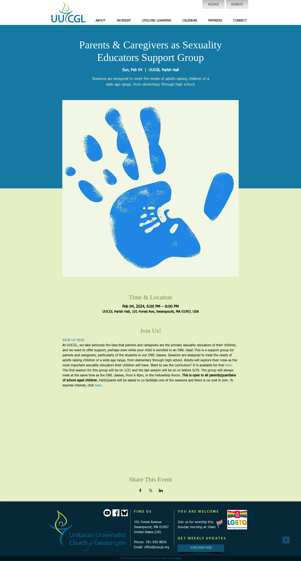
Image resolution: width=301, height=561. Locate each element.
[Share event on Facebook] (140, 490)
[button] (100, 20)
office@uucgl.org (156, 547)
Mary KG (178, 558)
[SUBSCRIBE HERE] (201, 548)
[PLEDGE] (213, 4)
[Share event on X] (151, 490)
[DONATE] (237, 4)
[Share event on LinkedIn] (161, 490)
